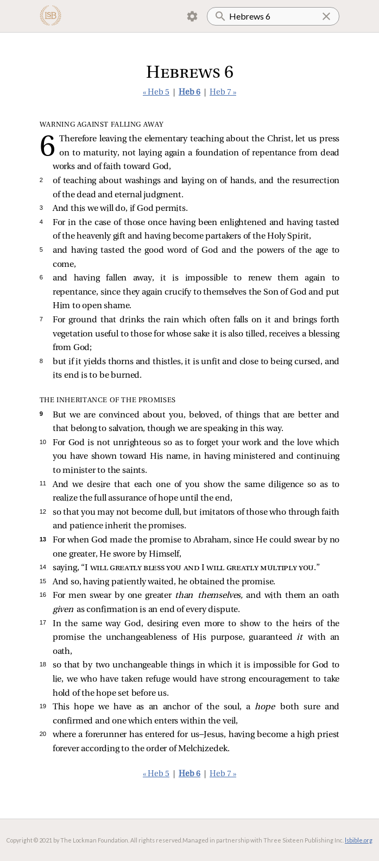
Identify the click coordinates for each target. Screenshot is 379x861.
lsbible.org (358, 840)
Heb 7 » (223, 93)
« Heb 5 (156, 93)
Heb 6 (189, 93)
